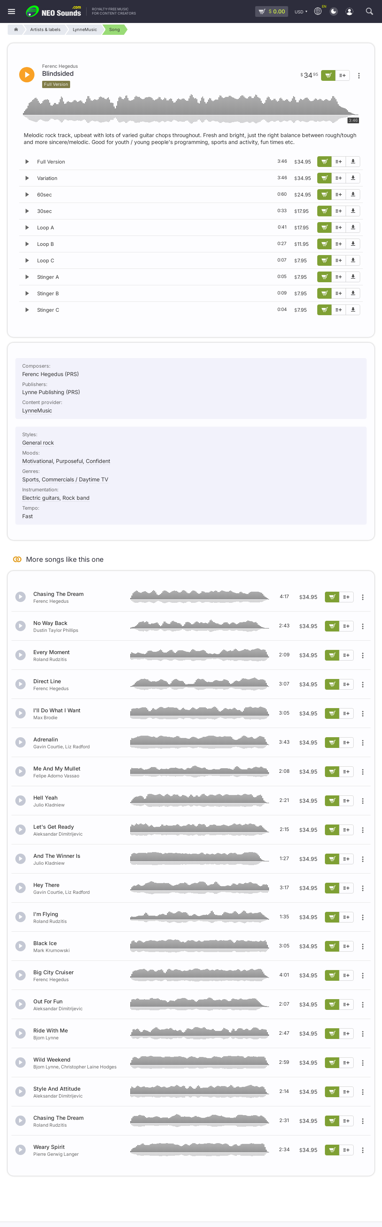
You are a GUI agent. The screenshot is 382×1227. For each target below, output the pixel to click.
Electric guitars (40, 497)
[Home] (15, 30)
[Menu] (11, 11)
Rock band (76, 497)
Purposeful (69, 461)
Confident (98, 461)
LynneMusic (37, 410)
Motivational (37, 461)
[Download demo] (353, 161)
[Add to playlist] (338, 161)
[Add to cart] (324, 161)
